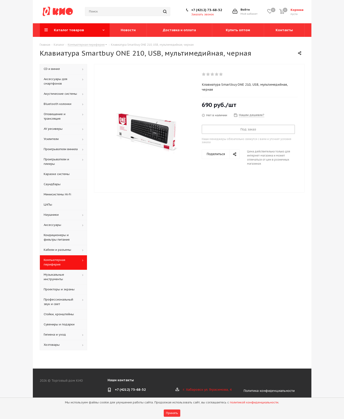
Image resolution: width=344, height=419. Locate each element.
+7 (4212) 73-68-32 (206, 10)
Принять (172, 413)
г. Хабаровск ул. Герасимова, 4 (207, 390)
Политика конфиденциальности (269, 391)
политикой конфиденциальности (254, 402)
